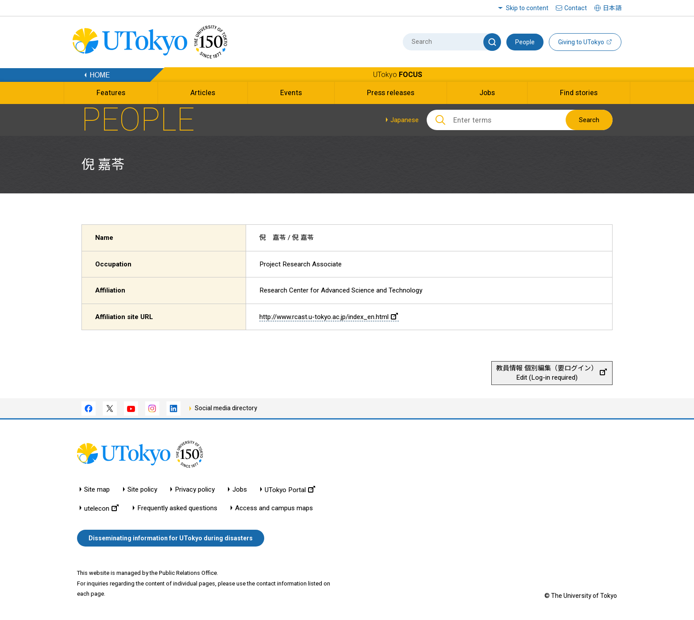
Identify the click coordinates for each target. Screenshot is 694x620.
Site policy (142, 489)
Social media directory (226, 408)
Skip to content (527, 8)
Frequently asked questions (177, 508)
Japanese (404, 120)
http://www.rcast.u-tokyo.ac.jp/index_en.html (328, 317)
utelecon (101, 508)
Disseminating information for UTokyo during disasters (171, 538)
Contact (575, 8)
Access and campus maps (274, 508)
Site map (97, 489)
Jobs (239, 489)
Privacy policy (195, 489)
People (525, 42)
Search (589, 120)
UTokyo (397, 74)
